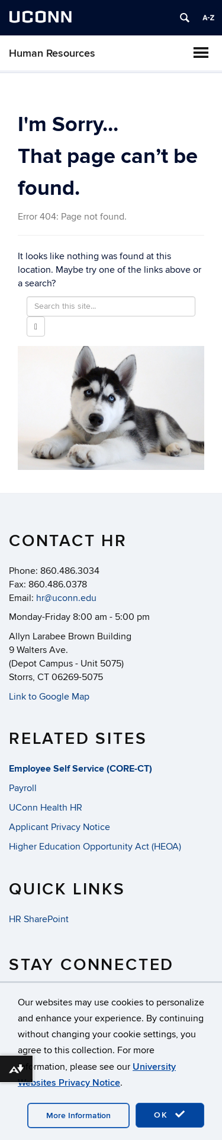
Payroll (23, 788)
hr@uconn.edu (66, 598)
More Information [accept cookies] (78, 1115)
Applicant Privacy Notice (59, 827)
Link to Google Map (49, 697)
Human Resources (52, 53)
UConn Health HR (45, 808)
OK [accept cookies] (170, 1114)
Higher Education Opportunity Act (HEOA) (95, 846)
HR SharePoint (39, 919)
